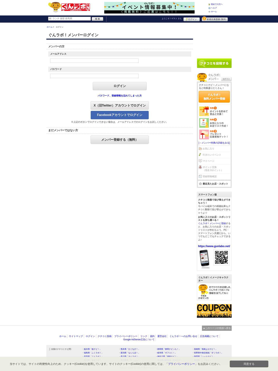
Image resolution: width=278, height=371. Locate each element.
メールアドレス (58, 54)
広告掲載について (209, 336)
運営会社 (162, 336)
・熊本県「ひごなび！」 (129, 349)
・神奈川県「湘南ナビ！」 (167, 356)
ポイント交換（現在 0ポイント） (213, 169)
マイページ (208, 161)
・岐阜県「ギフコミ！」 (166, 353)
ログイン (191, 18)
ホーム (214, 11)
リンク (143, 336)
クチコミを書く (214, 63)
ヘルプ (214, 8)
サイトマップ (76, 336)
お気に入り (208, 148)
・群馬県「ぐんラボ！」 (92, 356)
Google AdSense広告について (138, 339)
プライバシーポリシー (125, 336)
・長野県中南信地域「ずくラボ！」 (207, 353)
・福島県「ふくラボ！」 (92, 353)
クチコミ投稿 (105, 336)
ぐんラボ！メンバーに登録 (212, 223)
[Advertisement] (214, 39)
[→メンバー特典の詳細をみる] (214, 142)
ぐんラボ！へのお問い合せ (183, 336)
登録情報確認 (210, 176)
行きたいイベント (212, 154)
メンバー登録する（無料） (119, 139)
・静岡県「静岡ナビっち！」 (168, 349)
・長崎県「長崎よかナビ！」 (204, 349)
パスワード (56, 69)
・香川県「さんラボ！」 (129, 356)
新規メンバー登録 (215, 18)
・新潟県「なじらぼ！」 (129, 353)
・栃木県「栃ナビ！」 (91, 349)
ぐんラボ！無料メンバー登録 (214, 96)
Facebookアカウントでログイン (119, 115)
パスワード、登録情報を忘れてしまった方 (120, 95)
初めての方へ (217, 4)
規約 (152, 336)
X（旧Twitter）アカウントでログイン (120, 105)
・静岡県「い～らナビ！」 (203, 356)
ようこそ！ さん (172, 18)
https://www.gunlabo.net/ (214, 246)
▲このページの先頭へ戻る (217, 328)
